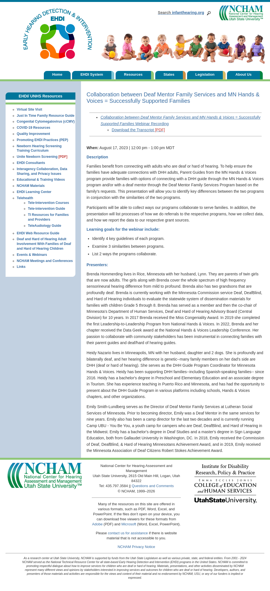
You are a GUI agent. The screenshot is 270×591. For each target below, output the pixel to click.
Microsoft (128, 524)
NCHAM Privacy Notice (136, 547)
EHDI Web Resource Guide (38, 233)
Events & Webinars (32, 255)
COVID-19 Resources (33, 128)
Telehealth (25, 198)
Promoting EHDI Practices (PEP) (42, 140)
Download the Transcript (138, 130)
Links (21, 267)
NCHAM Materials (31, 186)
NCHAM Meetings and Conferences (45, 261)
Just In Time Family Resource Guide (46, 116)
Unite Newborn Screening (42, 157)
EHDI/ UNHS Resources (40, 96)
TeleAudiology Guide (44, 226)
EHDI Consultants (31, 163)
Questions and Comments (153, 486)
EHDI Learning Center (34, 192)
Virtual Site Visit (29, 109)
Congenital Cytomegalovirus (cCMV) (46, 121)
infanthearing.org (181, 12)
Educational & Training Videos (41, 180)
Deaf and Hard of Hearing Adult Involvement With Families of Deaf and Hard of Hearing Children (44, 244)
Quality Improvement (33, 134)
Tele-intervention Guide (46, 209)
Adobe (97, 524)
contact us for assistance (128, 533)
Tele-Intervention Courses (48, 203)
